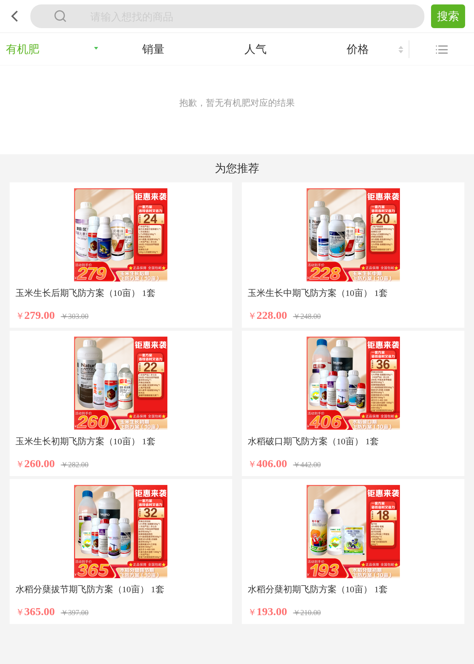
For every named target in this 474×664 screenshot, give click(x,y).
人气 (255, 49)
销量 (153, 49)
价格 (358, 49)
